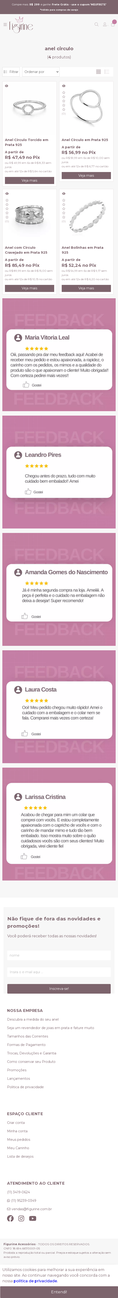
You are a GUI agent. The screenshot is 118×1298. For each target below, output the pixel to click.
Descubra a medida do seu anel (33, 1019)
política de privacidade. (36, 1281)
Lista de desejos (20, 1156)
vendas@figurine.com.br (32, 1209)
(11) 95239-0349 (23, 1200)
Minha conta (17, 1131)
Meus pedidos (18, 1139)
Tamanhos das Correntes (27, 1036)
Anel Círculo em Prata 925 (85, 140)
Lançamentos (18, 1078)
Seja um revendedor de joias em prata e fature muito (50, 1028)
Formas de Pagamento (26, 1045)
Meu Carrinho (18, 1148)
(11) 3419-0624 (18, 1192)
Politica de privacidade (25, 1087)
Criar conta (16, 1123)
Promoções (16, 1070)
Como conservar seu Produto (31, 1062)
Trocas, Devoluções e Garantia (31, 1053)
